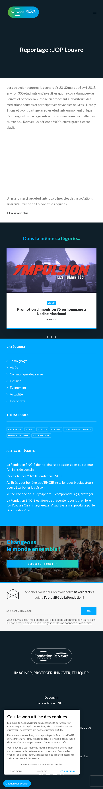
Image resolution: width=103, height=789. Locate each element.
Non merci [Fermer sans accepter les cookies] (16, 770)
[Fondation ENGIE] (23, 12)
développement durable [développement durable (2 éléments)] (78, 429)
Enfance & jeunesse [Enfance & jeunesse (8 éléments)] (18, 435)
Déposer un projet (42, 564)
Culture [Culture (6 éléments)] (55, 429)
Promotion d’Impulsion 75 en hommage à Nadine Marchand (51, 306)
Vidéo (51, 300)
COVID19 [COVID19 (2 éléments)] (42, 429)
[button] (17, 783)
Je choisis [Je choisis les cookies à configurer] (41, 770)
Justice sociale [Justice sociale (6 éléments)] (41, 435)
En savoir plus (18, 213)
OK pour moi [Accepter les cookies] (67, 770)
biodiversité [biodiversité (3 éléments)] (14, 429)
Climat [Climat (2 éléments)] (29, 429)
